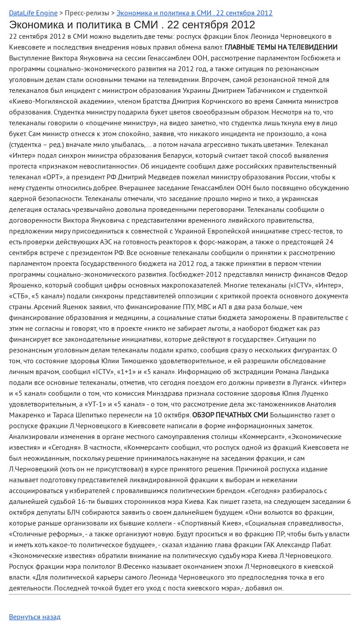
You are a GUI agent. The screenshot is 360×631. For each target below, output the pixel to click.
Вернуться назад (35, 617)
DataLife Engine (33, 13)
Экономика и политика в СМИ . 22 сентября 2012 (195, 13)
